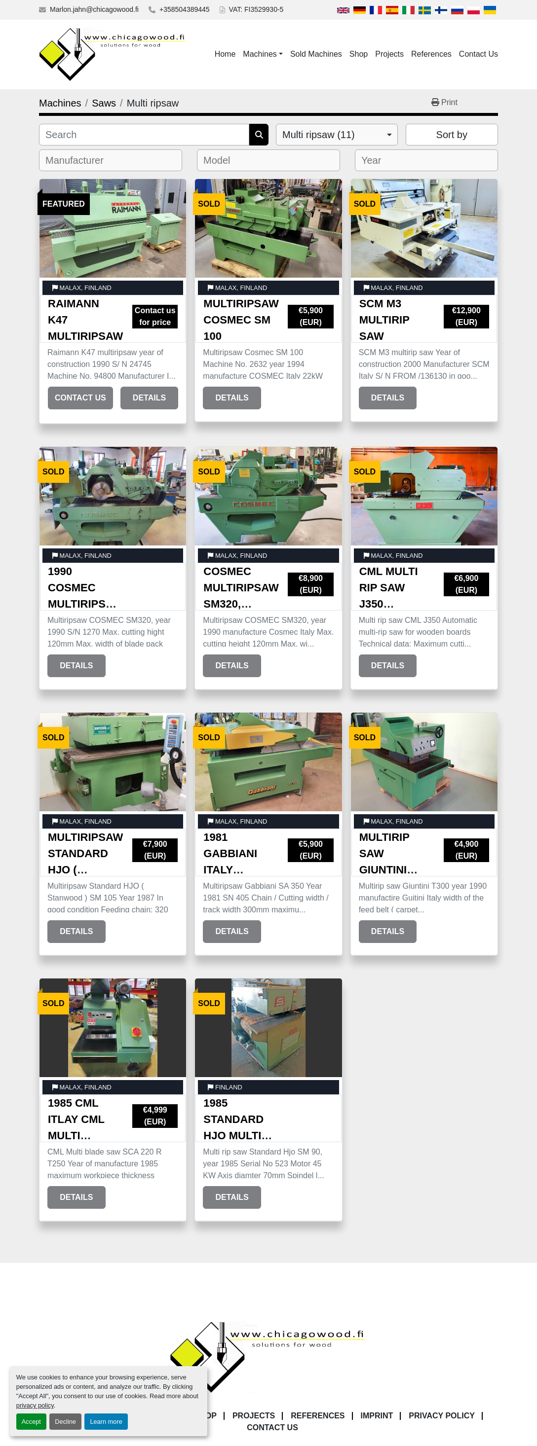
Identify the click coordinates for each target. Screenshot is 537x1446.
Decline (65, 1421)
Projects (389, 54)
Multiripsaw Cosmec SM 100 (240, 319)
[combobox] (337, 134)
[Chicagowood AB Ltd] (268, 1356)
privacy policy (35, 1405)
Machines (259, 54)
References (431, 54)
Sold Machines (316, 54)
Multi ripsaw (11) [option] (318, 134)
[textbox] (81, 160)
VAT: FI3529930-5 (256, 9)
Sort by (451, 134)
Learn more (106, 1421)
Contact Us (478, 54)
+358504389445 (184, 9)
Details (149, 398)
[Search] (144, 134)
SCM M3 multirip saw (384, 319)
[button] (263, 54)
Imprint (377, 1415)
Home (225, 54)
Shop (358, 54)
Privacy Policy (442, 1415)
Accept (31, 1421)
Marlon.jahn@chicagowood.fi (94, 9)
